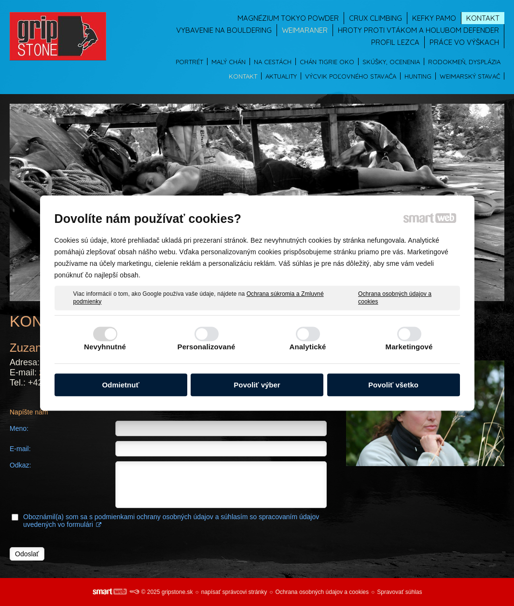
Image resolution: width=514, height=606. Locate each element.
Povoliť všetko (393, 385)
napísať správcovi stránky (234, 592)
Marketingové (409, 347)
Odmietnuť (120, 385)
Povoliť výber (257, 385)
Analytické (307, 347)
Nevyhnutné (105, 347)
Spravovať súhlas (399, 592)
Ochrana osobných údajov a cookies (394, 297)
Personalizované (207, 347)
